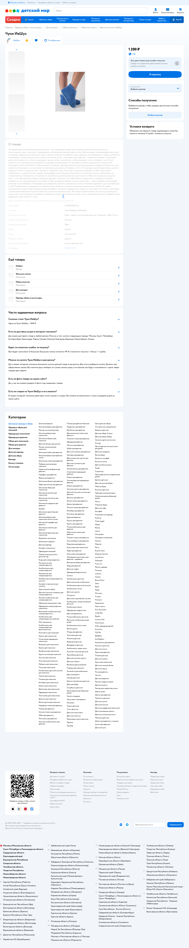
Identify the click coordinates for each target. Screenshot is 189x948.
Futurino (98, 564)
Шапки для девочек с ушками (107, 721)
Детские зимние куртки (76, 658)
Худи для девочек (74, 517)
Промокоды (55, 789)
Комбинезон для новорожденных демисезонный (45, 627)
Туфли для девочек (74, 551)
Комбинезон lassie (74, 607)
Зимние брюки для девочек (78, 541)
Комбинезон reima (74, 589)
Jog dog (70, 726)
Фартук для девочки (47, 478)
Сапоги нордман (73, 696)
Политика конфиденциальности (63, 792)
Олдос (97, 524)
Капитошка (99, 623)
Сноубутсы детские (75, 688)
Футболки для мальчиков (49, 651)
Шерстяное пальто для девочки (76, 533)
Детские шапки (101, 685)
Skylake (42, 509)
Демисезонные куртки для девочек (77, 459)
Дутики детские (101, 480)
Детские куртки (73, 592)
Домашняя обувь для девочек (78, 562)
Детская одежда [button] (15, 452)
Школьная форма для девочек (50, 427)
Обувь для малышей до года (50, 603)
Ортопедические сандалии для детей (107, 476)
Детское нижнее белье (104, 665)
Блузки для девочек (75, 521)
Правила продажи (57, 786)
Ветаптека (154, 792)
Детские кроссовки (75, 713)
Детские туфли (73, 569)
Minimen (98, 593)
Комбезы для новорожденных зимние (51, 580)
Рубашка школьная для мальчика (48, 465)
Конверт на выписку (47, 548)
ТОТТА (98, 633)
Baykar (97, 616)
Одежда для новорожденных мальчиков (50, 607)
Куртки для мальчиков (47, 636)
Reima (97, 528)
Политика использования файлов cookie (63, 796)
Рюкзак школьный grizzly (49, 430)
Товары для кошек (157, 776)
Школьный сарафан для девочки (48, 523)
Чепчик (98, 675)
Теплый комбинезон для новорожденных (48, 599)
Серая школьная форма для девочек (49, 470)
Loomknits (99, 557)
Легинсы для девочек (75, 445)
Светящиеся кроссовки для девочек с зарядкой (78, 558)
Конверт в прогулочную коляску (48, 585)
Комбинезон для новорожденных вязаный (49, 618)
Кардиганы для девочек (76, 427)
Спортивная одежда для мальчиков (48, 640)
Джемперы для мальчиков (49, 689)
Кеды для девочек (74, 566)
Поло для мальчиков (47, 667)
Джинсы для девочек (75, 498)
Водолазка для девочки (76, 544)
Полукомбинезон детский (77, 617)
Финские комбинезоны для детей (78, 621)
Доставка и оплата (57, 776)
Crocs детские (72, 709)
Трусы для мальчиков (103, 662)
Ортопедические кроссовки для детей (106, 447)
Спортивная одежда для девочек (76, 473)
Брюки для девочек (74, 504)
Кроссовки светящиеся (76, 699)
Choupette (99, 534)
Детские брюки (73, 675)
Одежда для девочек (75, 442)
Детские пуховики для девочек (76, 464)
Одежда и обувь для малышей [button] (17, 428)
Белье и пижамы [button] (15, 463)
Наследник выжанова (103, 538)
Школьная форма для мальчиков (47, 434)
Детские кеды (100, 508)
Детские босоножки (103, 465)
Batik (97, 587)
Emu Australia (100, 610)
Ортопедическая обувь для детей (77, 692)
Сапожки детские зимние (105, 440)
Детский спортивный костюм (79, 599)
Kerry (97, 547)
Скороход (99, 471)
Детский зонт (100, 728)
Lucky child (99, 620)
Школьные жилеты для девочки (48, 529)
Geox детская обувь (103, 424)
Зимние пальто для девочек (50, 712)
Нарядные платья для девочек (50, 705)
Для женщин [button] (14, 448)
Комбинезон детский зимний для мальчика (50, 672)
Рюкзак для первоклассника (106, 688)
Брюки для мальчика (47, 648)
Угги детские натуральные (105, 427)
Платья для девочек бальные (78, 424)
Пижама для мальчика (47, 679)
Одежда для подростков (76, 610)
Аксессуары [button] (14, 466)
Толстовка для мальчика (48, 661)
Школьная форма (45, 424)
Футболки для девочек (76, 430)
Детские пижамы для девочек (78, 452)
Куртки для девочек (75, 524)
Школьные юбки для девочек (50, 452)
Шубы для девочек (74, 448)
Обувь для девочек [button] (17, 444)
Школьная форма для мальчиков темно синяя (48, 518)
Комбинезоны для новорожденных (46, 569)
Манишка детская (102, 718)
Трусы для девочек (102, 652)
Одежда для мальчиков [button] (19, 433)
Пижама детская (101, 656)
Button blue (100, 551)
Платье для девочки (46, 709)
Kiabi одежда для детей (104, 626)
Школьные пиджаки (47, 542)
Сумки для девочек (102, 724)
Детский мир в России (14, 828)
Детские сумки (101, 701)
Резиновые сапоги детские (77, 719)
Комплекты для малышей (49, 633)
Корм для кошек (156, 780)
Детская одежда (45, 545)
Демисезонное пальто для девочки (77, 434)
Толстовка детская (74, 635)
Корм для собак (156, 786)
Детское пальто (73, 661)
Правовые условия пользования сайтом (39, 823)
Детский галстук (101, 705)
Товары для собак (157, 783)
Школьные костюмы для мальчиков (48, 499)
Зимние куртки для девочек (78, 489)
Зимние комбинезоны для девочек (49, 723)
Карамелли (99, 603)
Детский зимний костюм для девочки (78, 493)
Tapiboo (70, 722)
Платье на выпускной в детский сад (48, 555)
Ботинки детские (102, 490)
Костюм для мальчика (47, 658)
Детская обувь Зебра (103, 437)
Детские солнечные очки (105, 715)
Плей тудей (99, 521)
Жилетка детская (73, 639)
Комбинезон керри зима (77, 648)
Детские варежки (102, 678)
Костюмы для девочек (75, 514)
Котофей (98, 511)
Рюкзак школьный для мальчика (47, 448)
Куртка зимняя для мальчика (50, 654)
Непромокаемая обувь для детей (105, 497)
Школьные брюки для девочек (51, 481)
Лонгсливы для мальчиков (49, 696)
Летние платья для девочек (77, 507)
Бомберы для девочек (75, 511)
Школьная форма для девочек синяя (50, 457)
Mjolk (97, 590)
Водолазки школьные (47, 538)
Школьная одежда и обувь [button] (20, 423)
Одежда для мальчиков (48, 692)
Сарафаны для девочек (48, 475)
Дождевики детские (75, 645)
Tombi (97, 468)
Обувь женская (70, 27)
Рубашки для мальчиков (48, 664)
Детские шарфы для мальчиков (107, 708)
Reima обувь (100, 455)
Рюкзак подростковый (104, 682)
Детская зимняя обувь (104, 483)
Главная (8, 27)
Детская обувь (72, 684)
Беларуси (39, 828)
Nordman (70, 703)
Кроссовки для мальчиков (77, 547)
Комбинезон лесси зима (76, 625)
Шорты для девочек (75, 486)
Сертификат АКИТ (57, 801)
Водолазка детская (74, 642)
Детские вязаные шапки (104, 711)
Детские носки (101, 649)
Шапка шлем (100, 692)
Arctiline (98, 629)
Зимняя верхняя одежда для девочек (78, 481)
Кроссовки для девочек (76, 554)
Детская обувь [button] (15, 455)
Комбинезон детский (75, 579)
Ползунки (71, 595)
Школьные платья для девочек (51, 461)
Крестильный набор (47, 589)
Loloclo (98, 574)
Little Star (99, 613)
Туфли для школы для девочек (50, 485)
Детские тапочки (74, 716)
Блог (119, 795)
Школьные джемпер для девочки (48, 513)
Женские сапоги (89, 27)
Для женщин (52, 27)
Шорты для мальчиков (48, 686)
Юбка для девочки (46, 715)
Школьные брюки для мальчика (47, 439)
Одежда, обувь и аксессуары (28, 27)
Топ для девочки (101, 672)
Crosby (98, 597)
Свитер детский (73, 678)
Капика (98, 541)
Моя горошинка (45, 622)
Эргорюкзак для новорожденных (45, 574)
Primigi (98, 443)
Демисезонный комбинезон (78, 582)
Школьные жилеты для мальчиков (48, 494)
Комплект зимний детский (77, 652)
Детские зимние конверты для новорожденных (51, 594)
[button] (177, 19)
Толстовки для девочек (48, 719)
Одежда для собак (157, 789)
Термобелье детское (75, 655)
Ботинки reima (101, 462)
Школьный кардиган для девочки (48, 504)
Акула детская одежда (103, 515)
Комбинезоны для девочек (77, 469)
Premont (98, 600)
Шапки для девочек (103, 695)
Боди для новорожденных (49, 560)
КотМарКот (99, 639)
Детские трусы (101, 669)
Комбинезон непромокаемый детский (79, 603)
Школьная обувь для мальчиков (47, 489)
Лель (97, 583)
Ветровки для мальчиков (49, 645)
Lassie (97, 531)
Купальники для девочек (105, 642)
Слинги (70, 576)
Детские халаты (101, 659)
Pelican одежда (101, 567)
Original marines (101, 554)
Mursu (97, 502)
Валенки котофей (102, 458)
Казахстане (28, 828)
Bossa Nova (99, 580)
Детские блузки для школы (49, 444)
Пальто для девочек (75, 477)
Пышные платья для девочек (78, 439)
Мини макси (100, 606)
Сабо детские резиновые (105, 493)
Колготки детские (102, 646)
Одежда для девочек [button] (18, 437)
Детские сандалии (102, 452)
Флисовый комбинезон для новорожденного (50, 613)
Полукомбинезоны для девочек (76, 528)
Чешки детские (73, 706)
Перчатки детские (102, 698)
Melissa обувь (100, 486)
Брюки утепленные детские (78, 681)
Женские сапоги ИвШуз (111, 27)
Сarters (98, 577)
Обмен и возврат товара (59, 783)
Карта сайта (54, 807)
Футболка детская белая (76, 665)
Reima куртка (72, 629)
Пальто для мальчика (47, 676)
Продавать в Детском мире (61, 780)
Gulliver (98, 518)
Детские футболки (74, 614)
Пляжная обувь (101, 505)
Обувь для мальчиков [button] (18, 441)
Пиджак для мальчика (75, 668)
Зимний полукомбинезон (77, 671)
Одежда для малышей (47, 551)
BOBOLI (98, 636)
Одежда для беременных (76, 572)
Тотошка (98, 570)
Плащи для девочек (74, 632)
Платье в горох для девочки (78, 538)
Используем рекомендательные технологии (23, 826)
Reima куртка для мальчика (49, 702)
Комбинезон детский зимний (79, 585)
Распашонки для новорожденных (45, 564)
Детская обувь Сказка (103, 433)
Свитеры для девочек (75, 455)
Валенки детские (102, 430)
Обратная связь (56, 804)
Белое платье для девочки (77, 501)
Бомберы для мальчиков (48, 683)
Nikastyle (99, 561)
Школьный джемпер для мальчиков (48, 534)
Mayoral (98, 544)
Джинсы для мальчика (47, 699)
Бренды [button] (12, 459)
